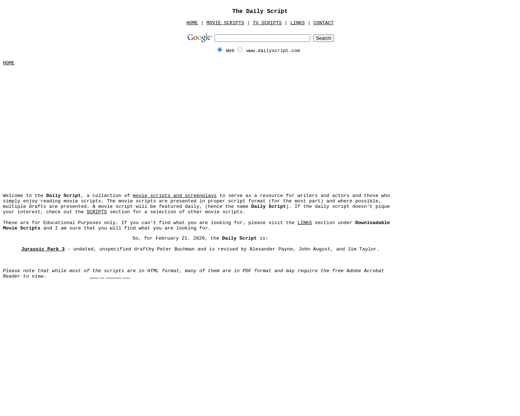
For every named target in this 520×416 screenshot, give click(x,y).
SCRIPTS (97, 212)
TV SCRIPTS (267, 23)
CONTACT (323, 23)
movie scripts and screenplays (175, 195)
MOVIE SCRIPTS (225, 23)
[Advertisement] (260, 126)
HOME (192, 23)
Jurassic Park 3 (43, 249)
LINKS (297, 23)
